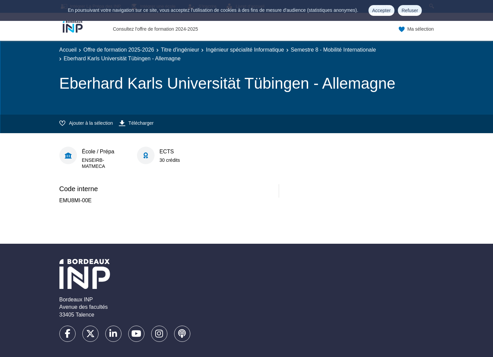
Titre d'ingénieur (180, 50)
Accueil (68, 50)
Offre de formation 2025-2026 (118, 50)
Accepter (381, 10)
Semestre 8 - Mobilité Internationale (333, 50)
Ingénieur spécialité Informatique (245, 50)
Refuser (410, 10)
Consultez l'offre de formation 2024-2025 (155, 29)
